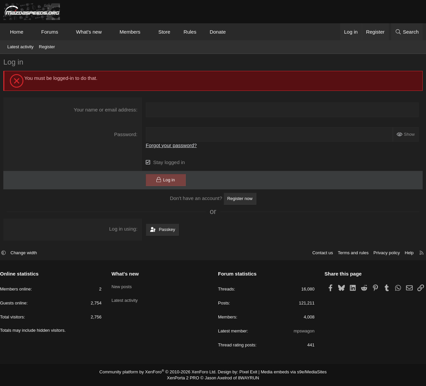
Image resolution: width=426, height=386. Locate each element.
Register (47, 46)
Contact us (319, 253)
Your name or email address (105, 111)
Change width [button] (27, 253)
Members (129, 32)
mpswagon (302, 331)
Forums (49, 32)
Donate (218, 32)
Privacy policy (383, 253)
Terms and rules (349, 253)
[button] (29, 31)
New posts (123, 285)
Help (405, 253)
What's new (89, 32)
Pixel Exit (245, 372)
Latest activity (20, 46)
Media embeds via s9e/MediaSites (287, 372)
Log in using (122, 230)
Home (16, 32)
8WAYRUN (246, 378)
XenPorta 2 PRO (185, 378)
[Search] (407, 31)
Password (125, 135)
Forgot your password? (171, 146)
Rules (190, 32)
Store (164, 32)
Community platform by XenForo (162, 372)
